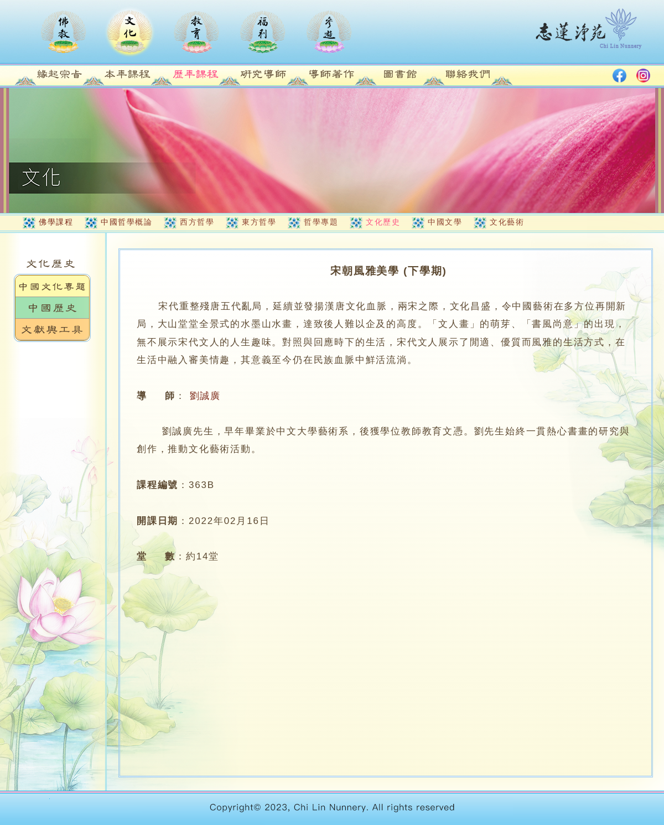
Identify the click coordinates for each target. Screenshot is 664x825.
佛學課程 (56, 221)
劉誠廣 (205, 396)
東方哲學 (259, 221)
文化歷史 (383, 221)
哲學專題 (321, 221)
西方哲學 (197, 221)
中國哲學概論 (126, 221)
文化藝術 (507, 221)
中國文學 (445, 221)
